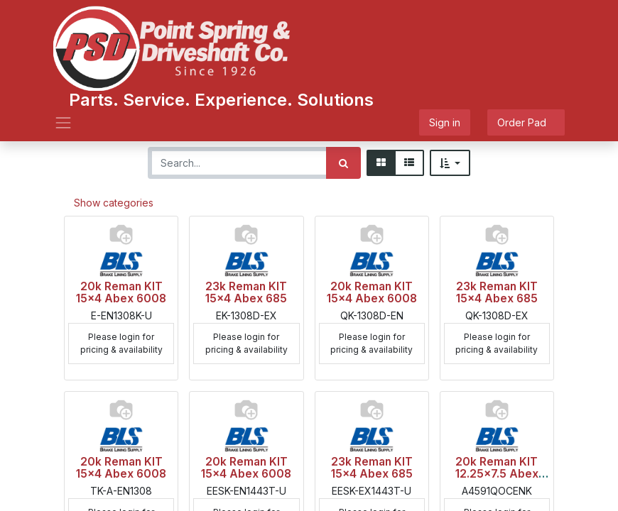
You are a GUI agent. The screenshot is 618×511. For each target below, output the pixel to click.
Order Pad (526, 122)
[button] (450, 163)
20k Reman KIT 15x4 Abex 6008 (121, 292)
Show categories (113, 203)
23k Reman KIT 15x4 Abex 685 (246, 292)
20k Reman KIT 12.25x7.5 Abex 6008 (496, 474)
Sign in (444, 122)
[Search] (343, 163)
